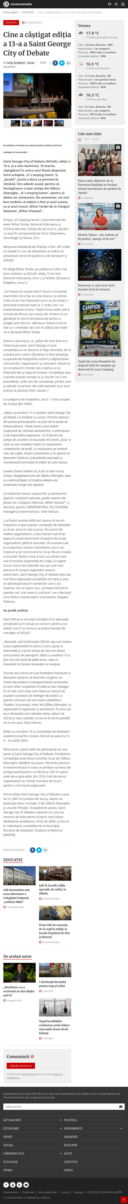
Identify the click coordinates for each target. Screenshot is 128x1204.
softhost (45, 1197)
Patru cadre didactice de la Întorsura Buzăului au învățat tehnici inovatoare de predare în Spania (99, 186)
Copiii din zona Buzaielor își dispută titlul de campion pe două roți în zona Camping (97, 365)
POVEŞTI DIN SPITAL (90, 226)
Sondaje (78, 1192)
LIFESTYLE (71, 1162)
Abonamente (10, 1192)
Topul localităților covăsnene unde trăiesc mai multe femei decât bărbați (54, 1027)
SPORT (83, 352)
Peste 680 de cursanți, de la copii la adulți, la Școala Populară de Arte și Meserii (54, 931)
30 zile (95, 138)
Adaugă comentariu (21, 1065)
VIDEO (68, 1170)
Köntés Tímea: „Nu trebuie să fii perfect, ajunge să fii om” (98, 236)
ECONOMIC (11, 1128)
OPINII (7, 1170)
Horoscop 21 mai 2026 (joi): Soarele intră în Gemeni (96, 287)
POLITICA (70, 1120)
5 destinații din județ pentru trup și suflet (52, 984)
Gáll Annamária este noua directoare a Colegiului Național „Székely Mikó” (16, 896)
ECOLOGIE (10, 1162)
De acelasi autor (17, 956)
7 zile (87, 138)
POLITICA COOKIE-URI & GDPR (104, 1192)
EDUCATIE (28, 12)
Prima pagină (10, 12)
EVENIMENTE (73, 1128)
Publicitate (28, 1192)
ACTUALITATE (86, 171)
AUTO (68, 1153)
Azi (79, 138)
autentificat (28, 1074)
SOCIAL (8, 1145)
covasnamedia (17, 4)
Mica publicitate (47, 1192)
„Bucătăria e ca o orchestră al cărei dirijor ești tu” (19, 991)
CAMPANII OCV (13, 1153)
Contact (65, 1192)
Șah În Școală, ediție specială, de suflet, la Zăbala (52, 889)
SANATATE (71, 1137)
